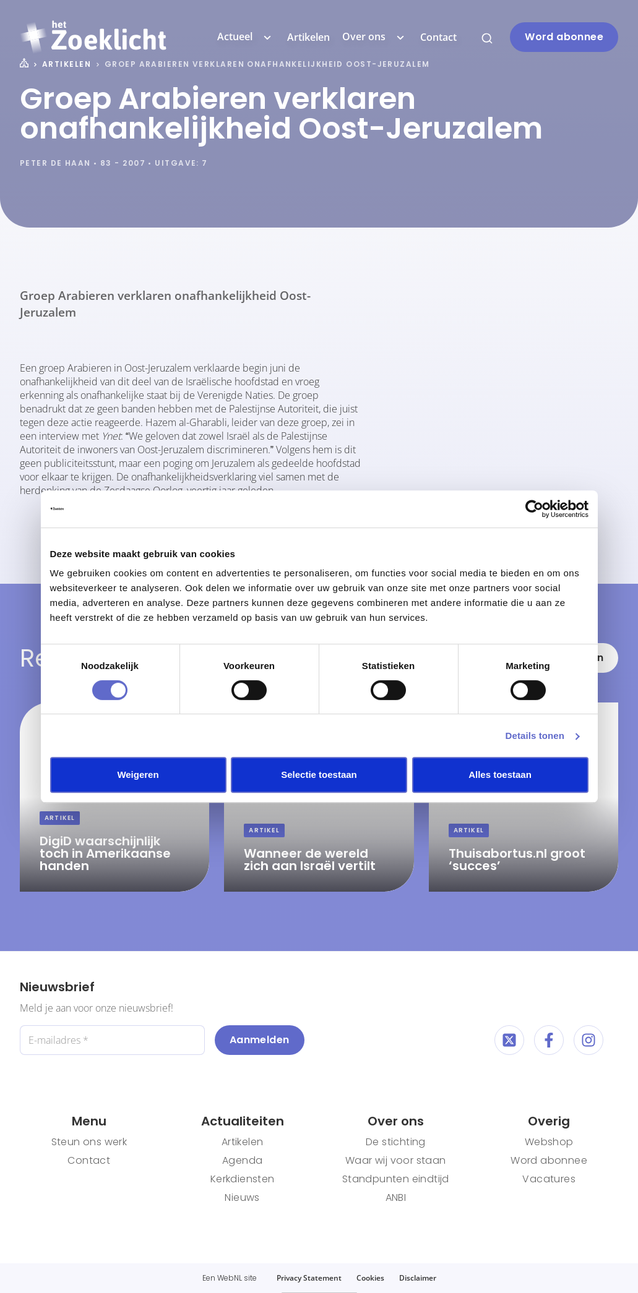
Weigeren (137, 774)
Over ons (375, 37)
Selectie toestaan (319, 774)
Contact (438, 37)
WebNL (229, 1278)
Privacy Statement (309, 1278)
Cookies (370, 1278)
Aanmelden (260, 1040)
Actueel (246, 37)
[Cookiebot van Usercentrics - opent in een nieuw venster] (534, 509)
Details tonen (535, 735)
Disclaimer (417, 1278)
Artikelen (308, 37)
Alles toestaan (500, 774)
